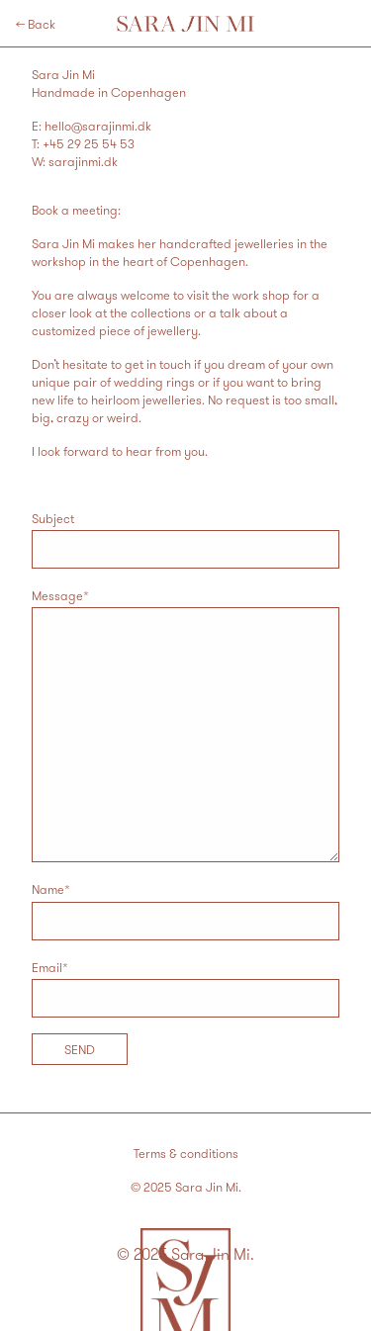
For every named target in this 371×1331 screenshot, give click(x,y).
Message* (185, 724)
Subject (185, 539)
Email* (185, 988)
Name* (185, 910)
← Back (35, 24)
